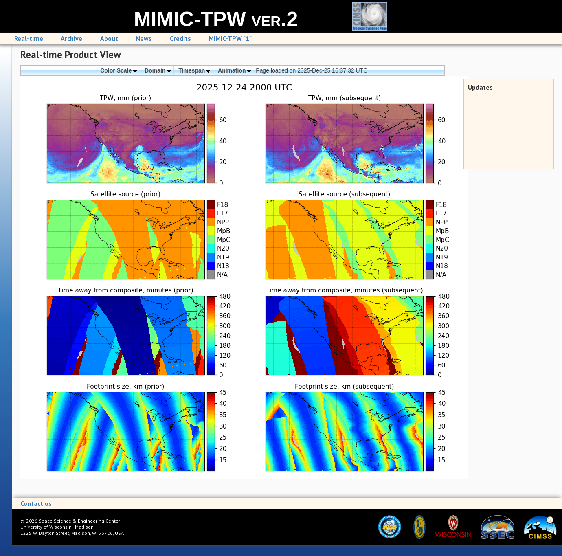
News (144, 38)
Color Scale (118, 70)
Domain (158, 70)
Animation (234, 70)
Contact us (36, 503)
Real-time (28, 38)
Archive (71, 38)
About (109, 38)
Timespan (194, 70)
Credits (180, 38)
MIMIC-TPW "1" (230, 38)
